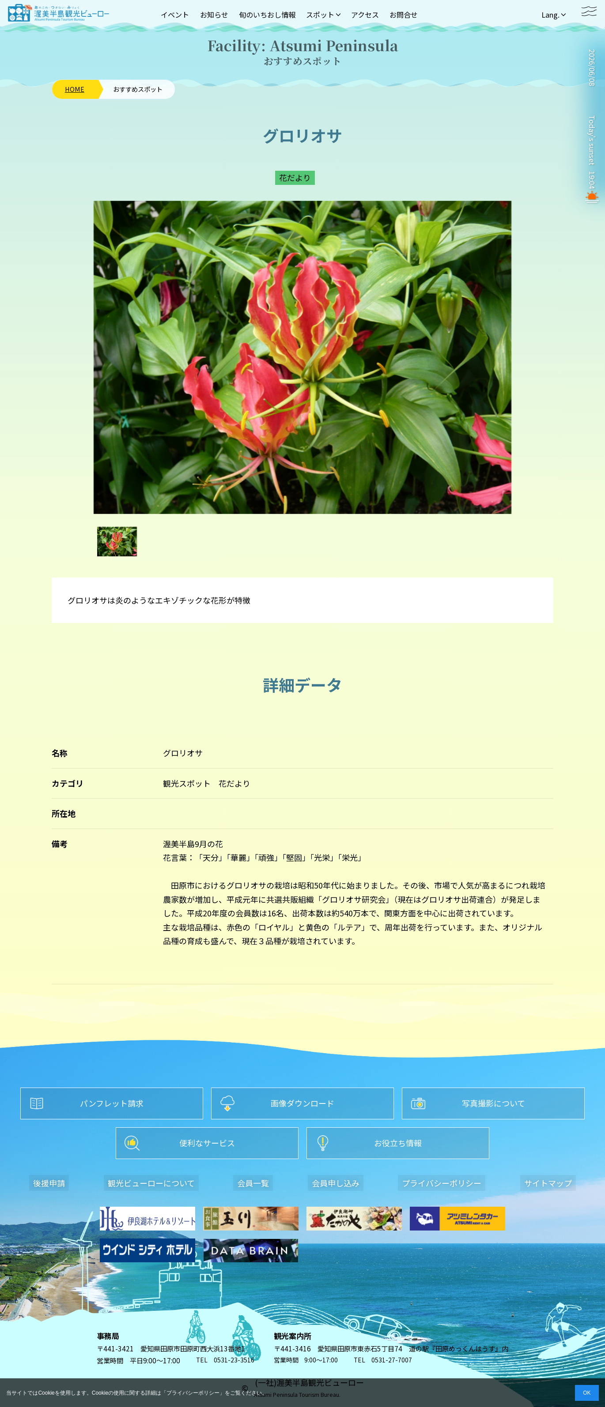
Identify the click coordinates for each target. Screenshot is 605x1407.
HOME (74, 89)
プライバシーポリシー (192, 1393)
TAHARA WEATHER (592, 101)
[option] (302, 357)
